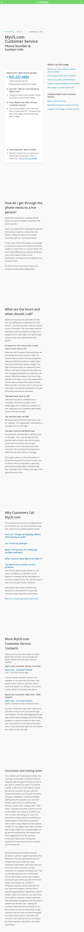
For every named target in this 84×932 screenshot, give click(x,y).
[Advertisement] (24, 132)
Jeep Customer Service (56, 101)
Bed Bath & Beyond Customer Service (62, 105)
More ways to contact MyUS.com (60, 87)
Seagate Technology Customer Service (63, 109)
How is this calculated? (28, 158)
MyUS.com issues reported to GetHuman (21, 598)
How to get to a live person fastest (61, 75)
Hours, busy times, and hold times (61, 79)
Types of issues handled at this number (63, 83)
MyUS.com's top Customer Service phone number (61, 70)
